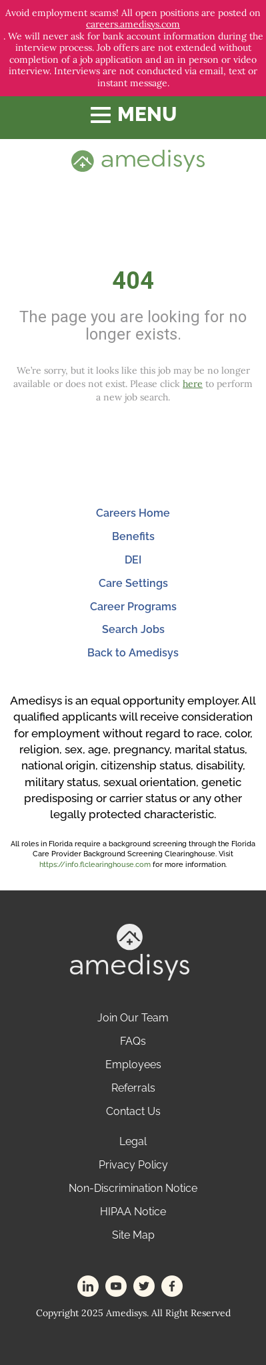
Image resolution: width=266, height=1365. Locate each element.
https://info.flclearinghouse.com (95, 864)
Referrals (133, 1088)
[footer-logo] (129, 951)
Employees (133, 1064)
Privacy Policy (133, 1164)
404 (133, 281)
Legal (133, 1141)
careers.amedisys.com (133, 24)
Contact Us (133, 1111)
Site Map (133, 1235)
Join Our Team (133, 1017)
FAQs (133, 1041)
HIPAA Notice (133, 1211)
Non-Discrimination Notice (133, 1188)
